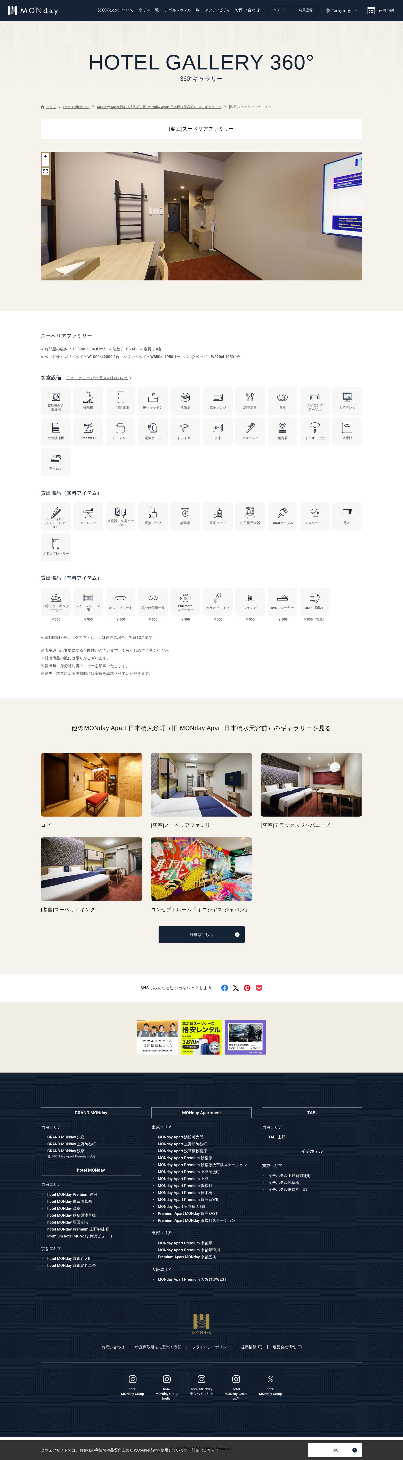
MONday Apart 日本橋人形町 (182, 1206)
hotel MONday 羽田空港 (67, 1222)
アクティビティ (217, 10)
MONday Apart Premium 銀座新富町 (189, 1199)
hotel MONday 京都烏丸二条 (71, 1265)
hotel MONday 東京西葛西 (69, 1201)
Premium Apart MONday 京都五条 (187, 1257)
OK (345, 1450)
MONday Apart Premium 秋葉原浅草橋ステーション (202, 1165)
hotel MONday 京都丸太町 (69, 1258)
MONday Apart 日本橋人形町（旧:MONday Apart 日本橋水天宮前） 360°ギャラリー (159, 107)
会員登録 (306, 10)
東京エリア (161, 1127)
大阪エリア (161, 1269)
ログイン (279, 10)
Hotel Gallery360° (76, 107)
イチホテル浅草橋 (283, 1182)
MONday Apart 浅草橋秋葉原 (182, 1151)
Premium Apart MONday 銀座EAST (188, 1213)
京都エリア (161, 1233)
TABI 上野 (276, 1137)
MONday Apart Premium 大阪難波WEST (192, 1279)
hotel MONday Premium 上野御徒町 (78, 1229)
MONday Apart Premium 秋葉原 (185, 1158)
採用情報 (251, 1347)
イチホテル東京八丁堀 (287, 1189)
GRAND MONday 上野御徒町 (71, 1144)
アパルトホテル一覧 (182, 10)
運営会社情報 (287, 1347)
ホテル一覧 (149, 10)
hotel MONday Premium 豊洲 (72, 1194)
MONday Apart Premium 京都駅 (185, 1243)
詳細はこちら (215, 934)
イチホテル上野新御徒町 (289, 1175)
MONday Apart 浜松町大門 (180, 1137)
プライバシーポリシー (211, 1347)
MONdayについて (116, 10)
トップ (48, 107)
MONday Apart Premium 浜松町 (185, 1185)
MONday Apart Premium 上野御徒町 (189, 1172)
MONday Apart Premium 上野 (183, 1178)
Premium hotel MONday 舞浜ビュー (80, 1236)
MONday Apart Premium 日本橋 (185, 1192)
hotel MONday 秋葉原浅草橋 (71, 1215)
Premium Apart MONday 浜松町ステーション (196, 1220)
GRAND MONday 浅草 (93, 1154)
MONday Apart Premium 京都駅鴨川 (189, 1250)
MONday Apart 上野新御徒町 (182, 1144)
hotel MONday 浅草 (63, 1208)
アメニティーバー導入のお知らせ (98, 378)
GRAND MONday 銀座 (66, 1137)
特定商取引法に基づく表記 (158, 1347)
